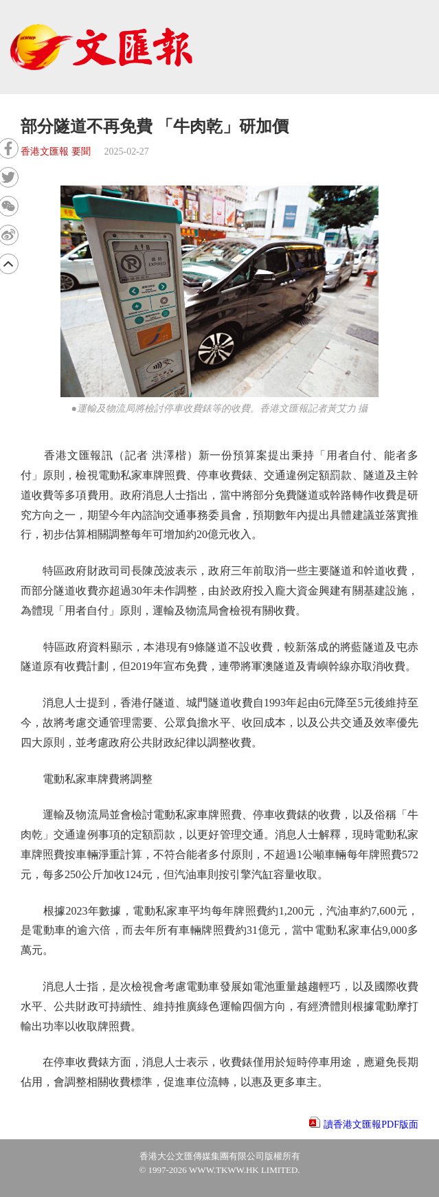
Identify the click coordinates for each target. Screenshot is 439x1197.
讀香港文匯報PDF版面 (371, 1124)
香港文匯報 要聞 (56, 151)
